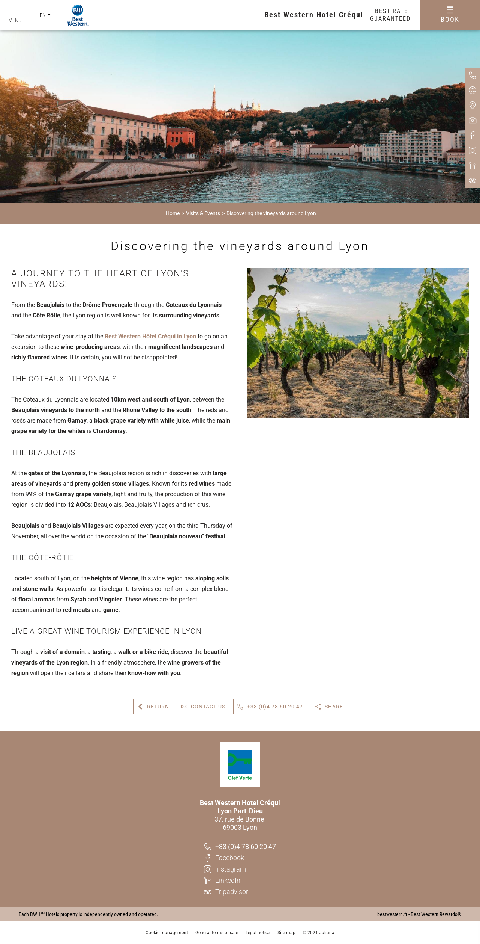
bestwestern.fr (392, 914)
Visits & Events (203, 213)
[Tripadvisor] (240, 892)
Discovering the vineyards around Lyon (271, 213)
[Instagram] (240, 869)
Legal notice (258, 932)
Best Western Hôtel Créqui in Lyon (150, 336)
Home (173, 213)
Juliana (326, 932)
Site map (287, 932)
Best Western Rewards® (436, 914)
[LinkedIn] (240, 880)
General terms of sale (216, 932)
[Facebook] (240, 858)
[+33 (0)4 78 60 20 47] (240, 846)
